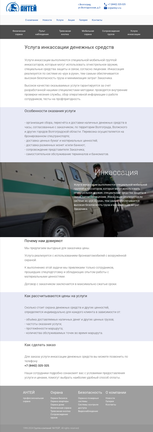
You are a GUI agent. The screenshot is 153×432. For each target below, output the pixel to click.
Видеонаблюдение (88, 411)
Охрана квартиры (60, 401)
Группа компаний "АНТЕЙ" (47, 428)
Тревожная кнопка (60, 411)
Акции (71, 20)
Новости (47, 20)
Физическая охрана (61, 408)
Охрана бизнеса (59, 398)
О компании (31, 20)
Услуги (60, 20)
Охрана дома (57, 404)
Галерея (83, 20)
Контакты (97, 20)
